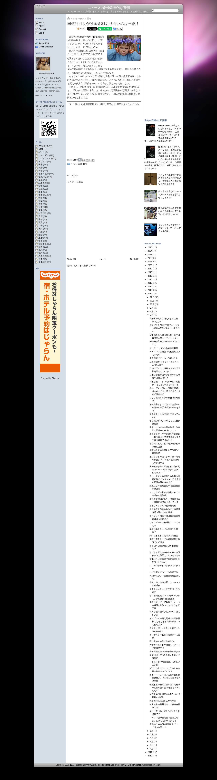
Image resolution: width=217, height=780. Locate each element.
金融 (40, 189)
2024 (150, 251)
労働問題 (42, 262)
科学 (40, 170)
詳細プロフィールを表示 (44, 95)
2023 (150, 254)
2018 (150, 272)
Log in (41, 33)
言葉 (40, 201)
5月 (151, 734)
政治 (40, 238)
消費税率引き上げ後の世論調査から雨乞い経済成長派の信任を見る (165, 407)
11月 (152, 301)
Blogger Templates (105, 765)
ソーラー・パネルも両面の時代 (164, 348)
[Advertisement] (105, 131)
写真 (40, 222)
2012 (150, 293)
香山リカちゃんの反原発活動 (163, 505)
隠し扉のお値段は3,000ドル (162, 641)
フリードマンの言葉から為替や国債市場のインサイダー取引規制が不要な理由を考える (165, 479)
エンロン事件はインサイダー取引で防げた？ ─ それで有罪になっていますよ (165, 460)
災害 (40, 210)
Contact (42, 29)
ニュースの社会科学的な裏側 (109, 8)
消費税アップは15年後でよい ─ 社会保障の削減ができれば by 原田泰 (165, 605)
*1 (70, 104)
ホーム (103, 259)
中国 (40, 241)
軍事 (40, 192)
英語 (40, 167)
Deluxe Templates (133, 765)
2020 (150, 265)
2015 (150, 283)
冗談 (40, 231)
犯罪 (40, 250)
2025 (150, 247)
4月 (151, 738)
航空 (40, 207)
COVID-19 (43, 146)
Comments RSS (46, 47)
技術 (40, 186)
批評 (40, 253)
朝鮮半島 (42, 244)
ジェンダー (43, 155)
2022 (150, 258)
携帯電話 (42, 195)
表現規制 (42, 256)
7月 (151, 315)
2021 (150, 261)
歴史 (40, 259)
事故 (40, 219)
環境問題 (42, 177)
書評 (40, 228)
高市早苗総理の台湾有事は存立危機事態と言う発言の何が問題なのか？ (169, 211)
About (41, 26)
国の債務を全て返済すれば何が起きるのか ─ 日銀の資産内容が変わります (165, 469)
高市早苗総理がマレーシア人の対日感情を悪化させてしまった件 (169, 194)
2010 (150, 756)
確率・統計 (43, 174)
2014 (150, 286)
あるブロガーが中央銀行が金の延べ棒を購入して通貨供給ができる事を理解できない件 (165, 437)
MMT (40, 149)
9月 (151, 308)
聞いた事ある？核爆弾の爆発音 (164, 535)
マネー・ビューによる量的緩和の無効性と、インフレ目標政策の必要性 (165, 678)
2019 (150, 269)
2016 (150, 279)
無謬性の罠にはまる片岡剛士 (163, 701)
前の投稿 (134, 259)
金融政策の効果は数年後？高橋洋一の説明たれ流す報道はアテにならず (165, 687)
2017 (150, 276)
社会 (40, 225)
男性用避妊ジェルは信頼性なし (164, 358)
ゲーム (41, 152)
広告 (40, 204)
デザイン (42, 161)
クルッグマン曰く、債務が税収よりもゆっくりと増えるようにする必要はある (165, 391)
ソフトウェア (44, 158)
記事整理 (42, 183)
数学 (40, 235)
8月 (151, 311)
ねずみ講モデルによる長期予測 (164, 572)
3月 (151, 741)
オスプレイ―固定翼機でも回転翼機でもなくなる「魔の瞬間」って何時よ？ (165, 621)
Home (41, 22)
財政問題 (42, 213)
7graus (158, 765)
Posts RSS (44, 43)
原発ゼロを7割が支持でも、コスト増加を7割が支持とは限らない (165, 328)
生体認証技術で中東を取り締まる (165, 651)
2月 (151, 745)
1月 (151, 748)
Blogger (55, 378)
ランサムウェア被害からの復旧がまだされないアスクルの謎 (169, 228)
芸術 (40, 198)
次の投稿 (71, 259)
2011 (150, 752)
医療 (40, 164)
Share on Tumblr (80, 159)
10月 (152, 304)
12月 (152, 297)
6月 (151, 731)
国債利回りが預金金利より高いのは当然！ (103, 24)
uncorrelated (46, 73)
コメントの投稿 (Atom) (84, 265)
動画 (40, 247)
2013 (150, 290)
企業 (40, 180)
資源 (40, 216)
